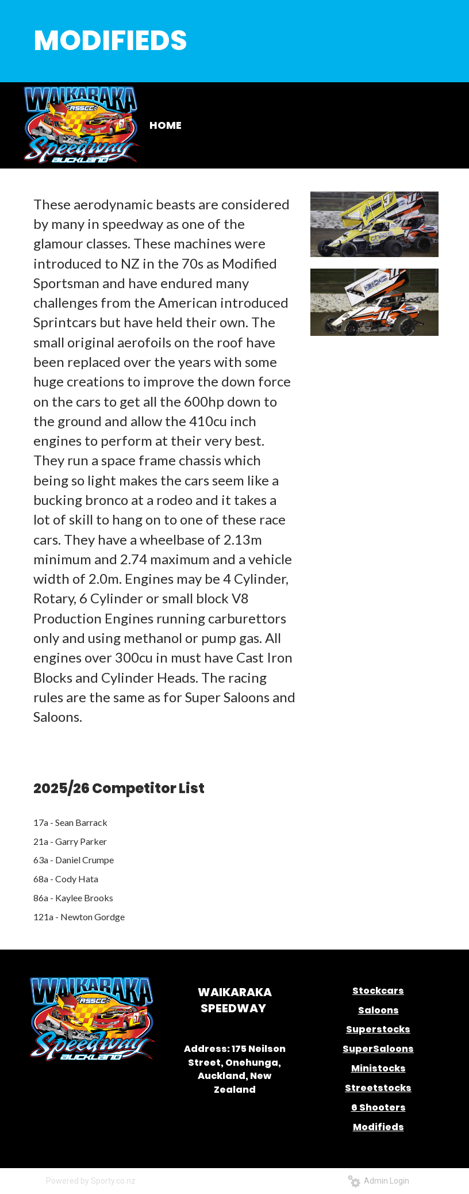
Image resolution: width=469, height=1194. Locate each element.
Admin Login (378, 1180)
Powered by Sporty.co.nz (91, 1180)
